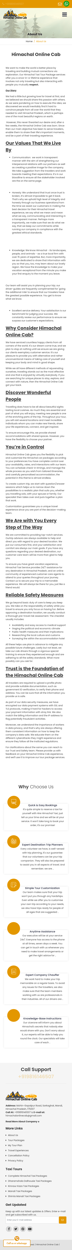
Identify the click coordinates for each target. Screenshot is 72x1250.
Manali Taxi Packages (20, 1191)
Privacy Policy (15, 1160)
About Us (13, 1135)
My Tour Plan (15, 1145)
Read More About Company (22, 1121)
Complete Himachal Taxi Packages (27, 1175)
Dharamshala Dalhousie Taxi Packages (30, 1181)
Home (29, 41)
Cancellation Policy (18, 1155)
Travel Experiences (18, 1150)
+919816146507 (13, 4)
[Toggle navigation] (64, 14)
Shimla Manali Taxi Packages (24, 1196)
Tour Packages (16, 1140)
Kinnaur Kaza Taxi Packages (23, 1186)
